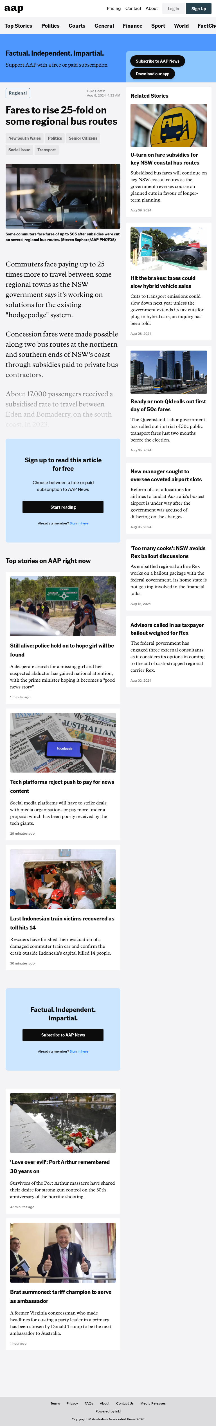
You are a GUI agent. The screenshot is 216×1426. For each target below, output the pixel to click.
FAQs (89, 1403)
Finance (132, 25)
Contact (133, 8)
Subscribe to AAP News (157, 61)
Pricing (114, 8)
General (104, 25)
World (181, 25)
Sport (158, 25)
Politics (50, 25)
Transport (46, 149)
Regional (18, 93)
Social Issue (19, 149)
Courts (77, 25)
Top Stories (18, 25)
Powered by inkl (108, 1411)
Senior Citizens (83, 138)
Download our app (152, 73)
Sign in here (79, 523)
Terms (55, 1403)
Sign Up (199, 8)
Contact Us (125, 1403)
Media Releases (153, 1403)
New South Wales (24, 138)
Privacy (72, 1403)
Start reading (63, 507)
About (152, 8)
